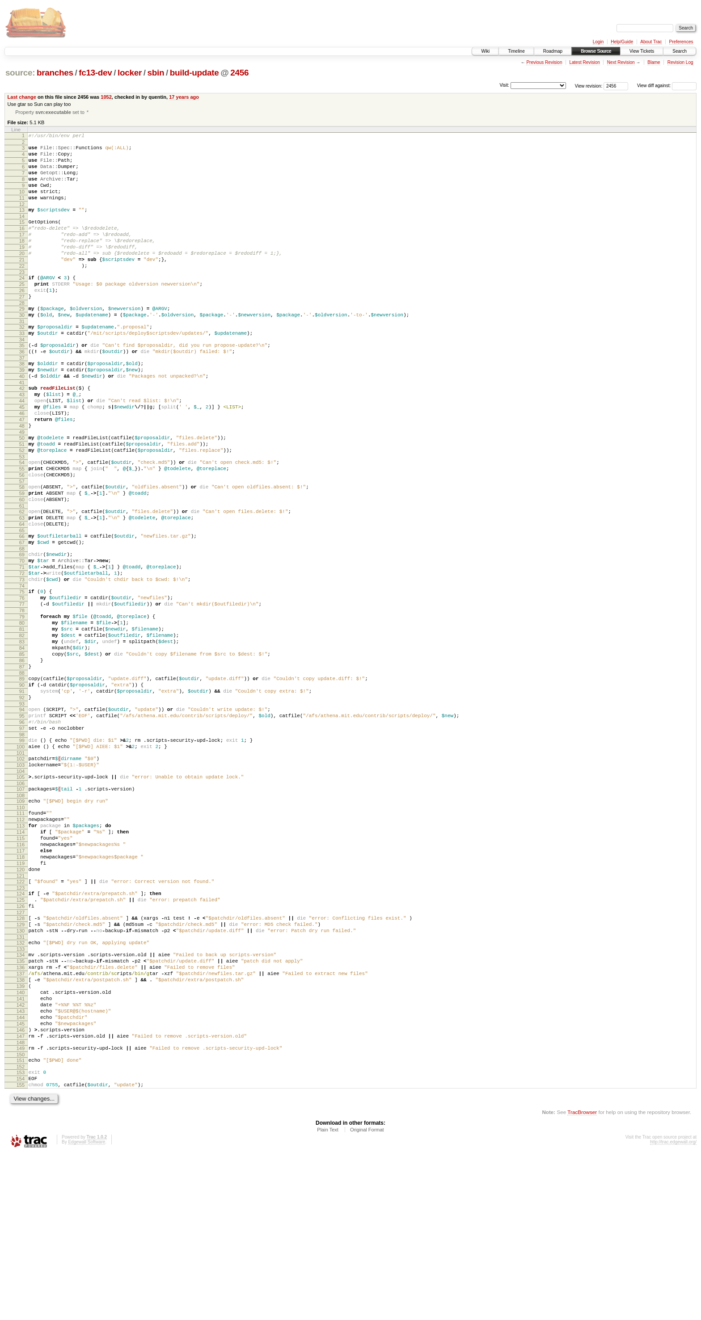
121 (21, 1005)
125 (21, 1032)
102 (21, 868)
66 (22, 605)
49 (22, 485)
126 (21, 1040)
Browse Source (596, 51)
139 (21, 1133)
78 (22, 693)
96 (22, 826)
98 (22, 841)
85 (22, 746)
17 (22, 253)
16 (22, 245)
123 (21, 1019)
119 (21, 990)
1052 (106, 97)
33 (22, 369)
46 (22, 462)
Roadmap (552, 51)
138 (21, 1125)
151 (21, 1220)
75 (22, 670)
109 (21, 916)
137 (21, 1118)
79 (22, 700)
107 (21, 902)
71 (22, 641)
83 (22, 731)
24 (22, 304)
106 (21, 897)
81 (22, 716)
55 (22, 527)
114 (21, 952)
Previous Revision (544, 62)
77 (22, 685)
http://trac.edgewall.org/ (673, 1307)
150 (21, 1215)
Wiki (485, 51)
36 (22, 390)
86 (22, 754)
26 (22, 319)
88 (22, 769)
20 (22, 275)
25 (22, 312)
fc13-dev (95, 72)
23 (22, 298)
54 (22, 519)
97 (22, 834)
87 (22, 761)
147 (21, 1194)
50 (22, 491)
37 (22, 397)
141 (21, 1148)
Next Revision (621, 62)
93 (22, 805)
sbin (155, 72)
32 (22, 361)
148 (21, 1201)
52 (22, 506)
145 (21, 1178)
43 (22, 439)
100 (21, 855)
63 (22, 584)
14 (22, 232)
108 (21, 910)
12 (22, 218)
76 (22, 678)
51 (22, 498)
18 (22, 260)
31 (22, 355)
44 (22, 447)
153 (21, 1234)
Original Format (367, 1295)
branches (55, 72)
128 (21, 1053)
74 (22, 664)
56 (22, 535)
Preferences (681, 41)
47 (22, 470)
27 (22, 327)
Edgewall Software (86, 1307)
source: (20, 72)
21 (22, 283)
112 (21, 937)
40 (22, 418)
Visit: (504, 85)
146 (21, 1186)
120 (21, 998)
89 (22, 775)
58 (22, 548)
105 (21, 889)
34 (22, 376)
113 (21, 944)
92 (22, 797)
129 (21, 1061)
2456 (239, 72)
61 (22, 571)
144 (21, 1171)
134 (21, 1095)
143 (21, 1163)
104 (21, 883)
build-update (194, 72)
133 (21, 1089)
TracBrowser (582, 1278)
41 (22, 426)
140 (21, 1140)
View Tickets (641, 51)
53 (22, 514)
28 (22, 334)
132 (21, 1082)
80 (22, 708)
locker (130, 72)
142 (21, 1156)
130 (21, 1068)
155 (21, 1249)
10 (22, 203)
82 (22, 723)
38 (22, 403)
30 (22, 348)
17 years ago (184, 97)
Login (598, 41)
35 (22, 382)
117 (21, 975)
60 (22, 563)
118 (21, 982)
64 (22, 592)
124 (21, 1024)
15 (22, 237)
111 (21, 929)
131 (21, 1076)
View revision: (589, 85)
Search (679, 51)
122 (21, 1011)
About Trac (651, 41)
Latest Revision (584, 62)
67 (22, 613)
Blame (653, 62)
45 (22, 455)
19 (22, 268)
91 (22, 790)
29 (22, 340)
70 (22, 634)
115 (21, 960)
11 (22, 211)
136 (21, 1110)
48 (22, 477)
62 (22, 577)
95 (22, 818)
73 (22, 657)
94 (22, 811)
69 (22, 626)
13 (22, 224)
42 (22, 432)
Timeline (516, 51)
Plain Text (327, 1295)
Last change (22, 97)
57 (22, 542)
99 (22, 847)
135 (21, 1103)
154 (21, 1241)
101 (21, 862)
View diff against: (667, 85)
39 (22, 411)
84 (22, 738)
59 (22, 556)
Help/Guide (622, 41)
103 (21, 876)
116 (21, 967)
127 (21, 1047)
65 (22, 599)
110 (21, 923)
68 (22, 620)
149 (21, 1207)
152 (21, 1228)
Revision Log (680, 62)
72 (22, 649)
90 (22, 782)
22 (22, 291)
